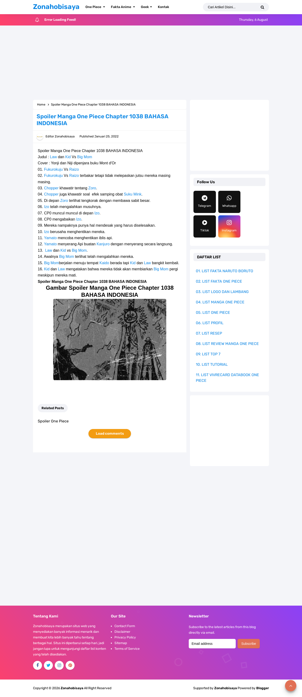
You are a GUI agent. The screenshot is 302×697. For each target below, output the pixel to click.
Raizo (74, 169)
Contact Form (124, 626)
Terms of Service (127, 649)
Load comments (110, 433)
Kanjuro (102, 244)
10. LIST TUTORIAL (212, 364)
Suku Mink (133, 194)
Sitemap (120, 643)
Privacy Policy (125, 637)
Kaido (104, 263)
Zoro (92, 188)
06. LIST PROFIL (209, 323)
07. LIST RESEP (209, 333)
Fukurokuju (53, 169)
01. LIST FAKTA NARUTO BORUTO (224, 271)
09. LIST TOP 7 (208, 354)
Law (53, 157)
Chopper (51, 188)
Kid (68, 157)
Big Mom (84, 157)
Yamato (50, 238)
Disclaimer (122, 632)
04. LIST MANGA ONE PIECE (220, 302)
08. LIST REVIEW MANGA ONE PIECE (227, 343)
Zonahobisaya (225, 688)
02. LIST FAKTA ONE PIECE (219, 281)
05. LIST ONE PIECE (213, 312)
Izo (46, 207)
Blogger (262, 688)
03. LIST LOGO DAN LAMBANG (222, 291)
